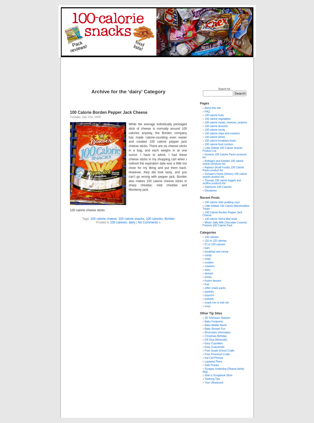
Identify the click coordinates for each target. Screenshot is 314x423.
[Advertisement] (156, 69)
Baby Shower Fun (215, 328)
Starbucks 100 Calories (218, 187)
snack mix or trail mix (217, 302)
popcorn (209, 295)
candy (208, 255)
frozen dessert (213, 280)
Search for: (224, 89)
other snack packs (215, 288)
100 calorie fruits (214, 115)
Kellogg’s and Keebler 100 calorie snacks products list (223, 162)
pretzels (209, 299)
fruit (207, 284)
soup (207, 306)
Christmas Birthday (216, 336)
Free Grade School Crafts (219, 350)
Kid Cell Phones (214, 357)
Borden (170, 219)
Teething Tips (212, 379)
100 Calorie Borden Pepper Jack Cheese (109, 112)
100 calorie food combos (219, 144)
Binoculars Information (218, 332)
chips (208, 258)
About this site (212, 108)
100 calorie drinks (215, 137)
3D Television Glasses (217, 317)
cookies (209, 262)
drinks (208, 277)
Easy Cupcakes (214, 343)
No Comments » (149, 222)
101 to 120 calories (216, 240)
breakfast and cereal (216, 251)
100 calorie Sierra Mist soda (221, 218)
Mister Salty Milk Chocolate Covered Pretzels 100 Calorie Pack (225, 224)
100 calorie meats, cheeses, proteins (226, 122)
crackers (210, 266)
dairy (132, 222)
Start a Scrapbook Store (219, 375)
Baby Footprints (214, 321)
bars (207, 248)
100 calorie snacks (131, 219)
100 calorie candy (215, 129)
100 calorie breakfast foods (220, 140)
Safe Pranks (212, 365)
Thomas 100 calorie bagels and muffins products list (222, 182)
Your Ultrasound (214, 382)
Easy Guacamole (215, 347)
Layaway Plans (213, 361)
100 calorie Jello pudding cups (222, 202)
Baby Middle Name (216, 325)
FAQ (207, 111)
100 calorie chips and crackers (222, 133)
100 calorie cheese (104, 219)
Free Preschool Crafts (217, 354)
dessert (209, 273)
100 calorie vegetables (218, 118)
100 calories (154, 219)
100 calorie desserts (216, 126)
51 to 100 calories (215, 244)
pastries (209, 291)
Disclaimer (211, 190)
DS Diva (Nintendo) (216, 339)
